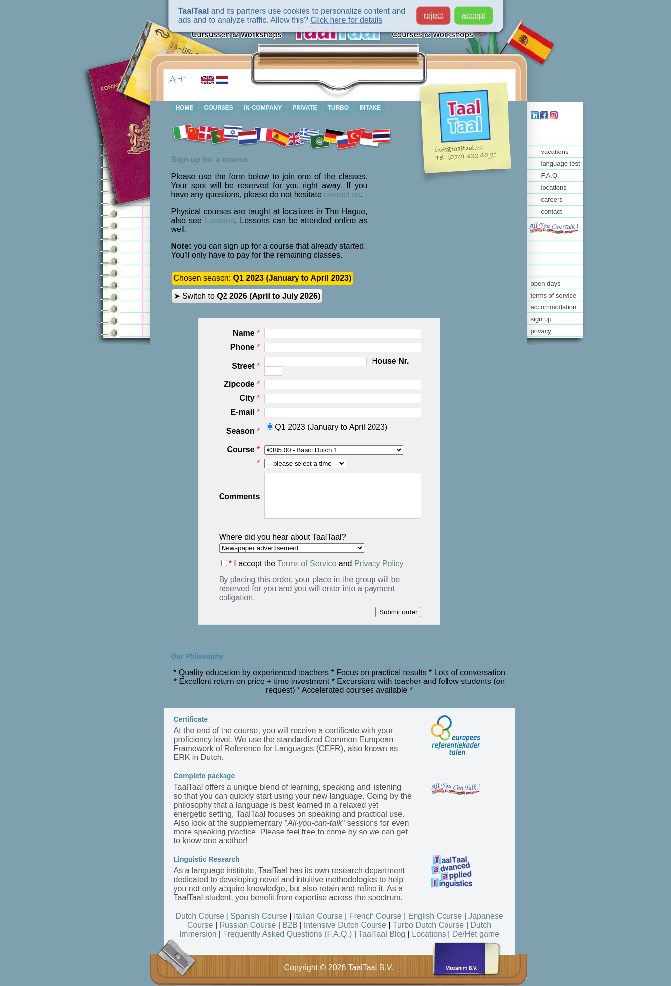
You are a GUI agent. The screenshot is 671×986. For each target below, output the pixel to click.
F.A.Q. (550, 175)
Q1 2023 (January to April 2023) (327, 427)
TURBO (338, 107)
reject (433, 10)
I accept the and (312, 563)
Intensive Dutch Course (345, 925)
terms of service (554, 295)
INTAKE (370, 107)
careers (552, 199)
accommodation (554, 307)
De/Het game (475, 934)
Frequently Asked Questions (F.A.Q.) (287, 934)
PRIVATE (304, 107)
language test (560, 163)
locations (554, 187)
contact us (342, 194)
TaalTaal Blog (381, 934)
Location (220, 220)
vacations (555, 151)
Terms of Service (306, 563)
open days (546, 283)
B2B (289, 925)
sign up (541, 319)
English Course (435, 916)
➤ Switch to (247, 296)
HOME (185, 107)
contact (551, 211)
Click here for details (346, 15)
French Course (375, 916)
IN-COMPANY (263, 107)
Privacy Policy (379, 563)
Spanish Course (258, 916)
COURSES (218, 107)
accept (473, 10)
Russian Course (248, 925)
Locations (429, 934)
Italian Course (318, 916)
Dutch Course (199, 916)
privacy (541, 331)
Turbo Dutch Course (428, 925)
